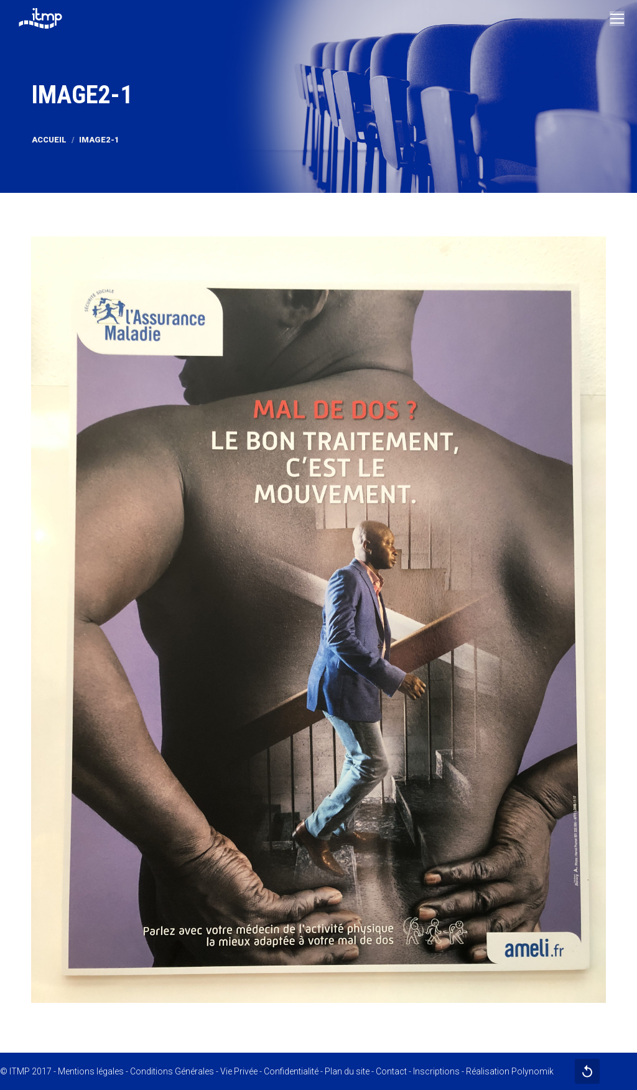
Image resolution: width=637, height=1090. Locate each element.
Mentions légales (91, 1071)
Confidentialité (291, 1071)
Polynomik (532, 1071)
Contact (391, 1071)
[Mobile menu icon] (617, 18)
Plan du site (347, 1071)
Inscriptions (436, 1071)
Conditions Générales (172, 1071)
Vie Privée (239, 1071)
